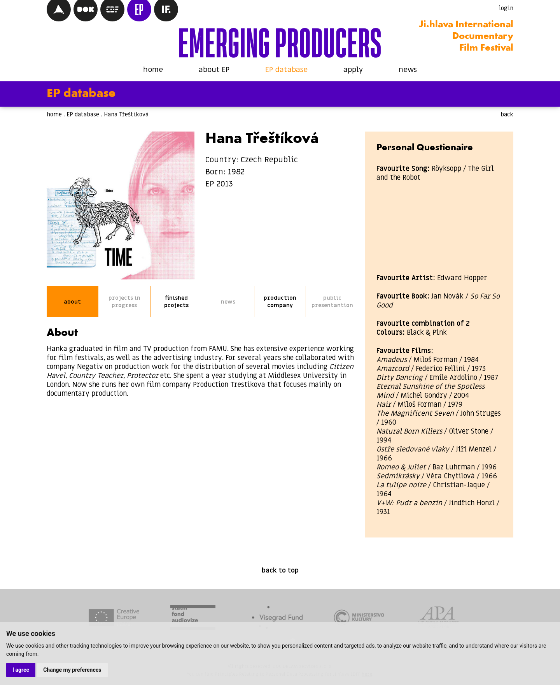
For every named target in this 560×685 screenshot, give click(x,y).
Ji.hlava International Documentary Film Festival (466, 36)
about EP (214, 70)
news (408, 70)
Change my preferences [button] (72, 670)
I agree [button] (20, 670)
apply (353, 70)
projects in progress (124, 301)
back (506, 114)
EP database (286, 70)
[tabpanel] (114, 618)
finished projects (176, 301)
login (506, 8)
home (153, 70)
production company (280, 301)
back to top (280, 570)
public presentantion (332, 301)
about (72, 302)
